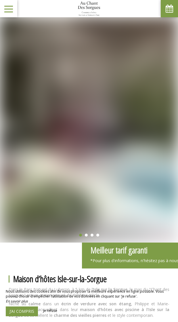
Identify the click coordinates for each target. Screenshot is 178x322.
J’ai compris (21, 311)
